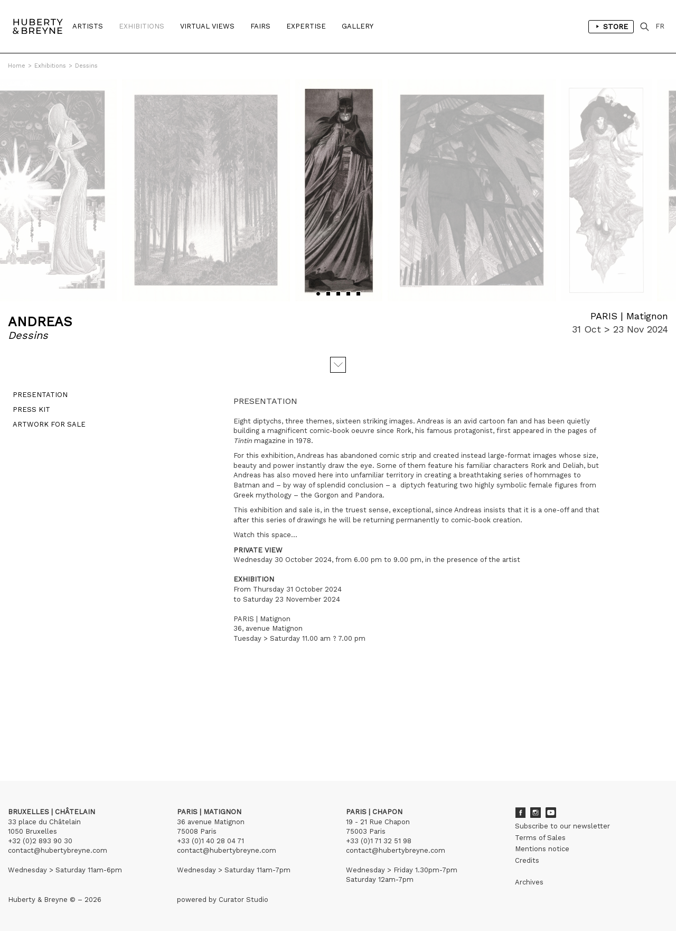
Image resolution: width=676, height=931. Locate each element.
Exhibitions (141, 26)
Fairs (260, 26)
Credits (527, 860)
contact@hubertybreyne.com (57, 850)
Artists (87, 26)
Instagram (535, 812)
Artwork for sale (44, 429)
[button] (318, 293)
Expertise (306, 26)
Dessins (86, 65)
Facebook (520, 812)
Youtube (551, 812)
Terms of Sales (540, 838)
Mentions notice (542, 849)
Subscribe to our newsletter (562, 826)
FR (659, 26)
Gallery (357, 26)
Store (611, 26)
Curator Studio (243, 900)
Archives (529, 882)
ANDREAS (40, 321)
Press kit (26, 414)
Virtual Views (207, 26)
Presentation (35, 399)
